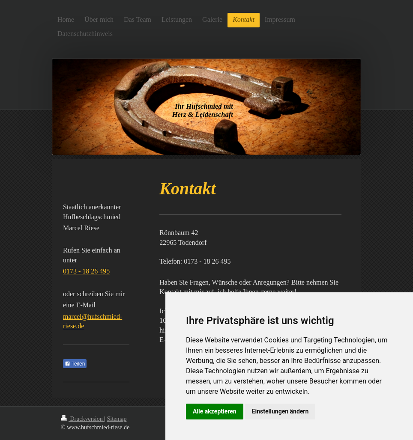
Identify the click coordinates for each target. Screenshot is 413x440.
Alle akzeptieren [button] (214, 411)
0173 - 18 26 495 (86, 271)
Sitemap (117, 419)
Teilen (75, 364)
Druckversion (82, 419)
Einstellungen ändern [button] (280, 411)
